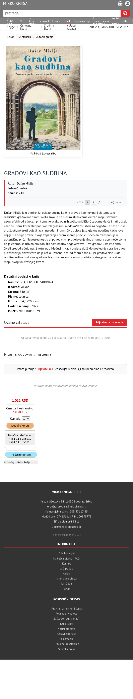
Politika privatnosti (66, 613)
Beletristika (24, 37)
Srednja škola (49, 27)
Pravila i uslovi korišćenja (67, 608)
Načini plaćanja (66, 629)
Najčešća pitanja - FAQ (66, 558)
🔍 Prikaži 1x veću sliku (43, 153)
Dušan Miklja (25, 183)
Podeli (116, 202)
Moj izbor (32, 21)
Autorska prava (66, 649)
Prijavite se (44, 369)
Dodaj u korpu (20, 425)
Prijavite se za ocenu (109, 322)
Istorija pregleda (67, 578)
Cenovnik (44, 21)
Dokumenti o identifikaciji (66, 527)
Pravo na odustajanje (66, 644)
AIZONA (128, 21)
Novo (23, 21)
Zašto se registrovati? (66, 618)
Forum (56, 21)
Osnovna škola (25, 27)
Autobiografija (44, 37)
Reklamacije (67, 639)
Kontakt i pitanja (116, 21)
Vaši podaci (66, 568)
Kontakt (66, 563)
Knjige (11, 26)
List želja (66, 583)
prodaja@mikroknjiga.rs (72, 506)
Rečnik (66, 21)
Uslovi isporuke (66, 634)
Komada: (15, 418)
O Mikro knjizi (67, 553)
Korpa (66, 573)
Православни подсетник (101, 21)
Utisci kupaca (71, 27)
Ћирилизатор (81, 21)
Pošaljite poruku (21, 454)
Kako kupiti (66, 624)
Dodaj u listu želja (18, 462)
